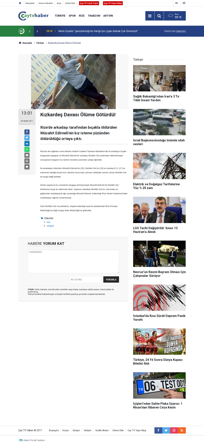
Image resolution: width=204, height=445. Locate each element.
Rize (82, 15)
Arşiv (59, 3)
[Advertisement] (73, 333)
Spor (72, 15)
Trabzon (94, 15)
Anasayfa (54, 430)
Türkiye (60, 15)
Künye (66, 430)
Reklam (87, 430)
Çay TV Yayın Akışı (113, 3)
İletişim (76, 430)
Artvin (108, 15)
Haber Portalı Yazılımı (34, 440)
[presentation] (30, 31)
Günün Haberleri (45, 3)
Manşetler (30, 3)
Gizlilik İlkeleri (102, 430)
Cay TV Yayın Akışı (137, 430)
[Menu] (150, 16)
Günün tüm (175, 31)
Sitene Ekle (70, 3)
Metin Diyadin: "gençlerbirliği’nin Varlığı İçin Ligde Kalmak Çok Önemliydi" (98, 31)
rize (48, 222)
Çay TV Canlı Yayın (89, 3)
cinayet (50, 225)
